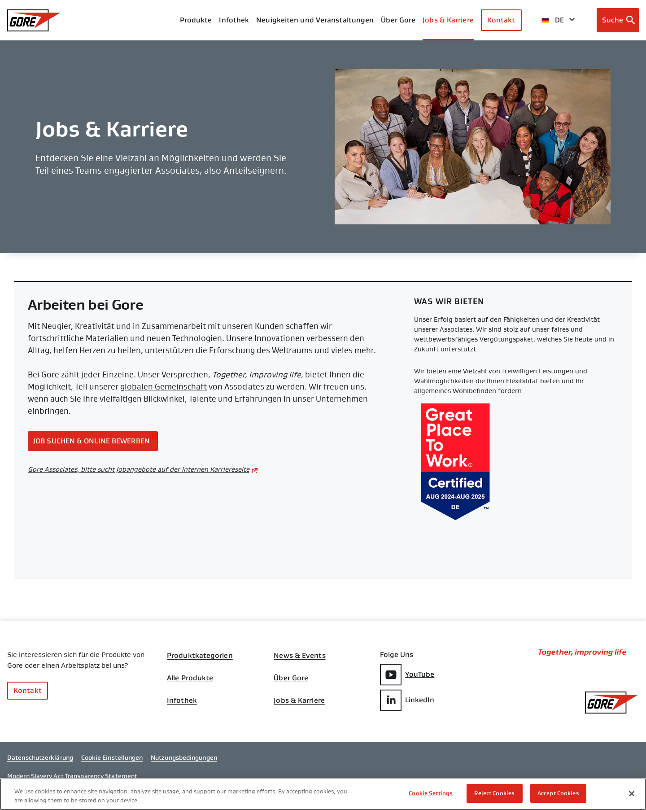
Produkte (196, 20)
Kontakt (501, 20)
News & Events (299, 655)
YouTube (407, 675)
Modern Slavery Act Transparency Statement (72, 775)
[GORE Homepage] (34, 20)
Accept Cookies (558, 794)
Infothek (182, 700)
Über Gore (398, 20)
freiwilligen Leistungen (537, 371)
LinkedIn (407, 700)
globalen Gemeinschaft (163, 387)
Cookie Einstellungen (112, 757)
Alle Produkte (190, 678)
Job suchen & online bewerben (91, 441)
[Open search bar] (618, 20)
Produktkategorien (200, 655)
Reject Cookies (494, 794)
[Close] (632, 794)
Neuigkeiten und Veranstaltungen (315, 20)
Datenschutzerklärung (40, 757)
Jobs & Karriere (299, 700)
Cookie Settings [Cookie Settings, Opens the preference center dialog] (431, 794)
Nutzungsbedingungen (184, 757)
